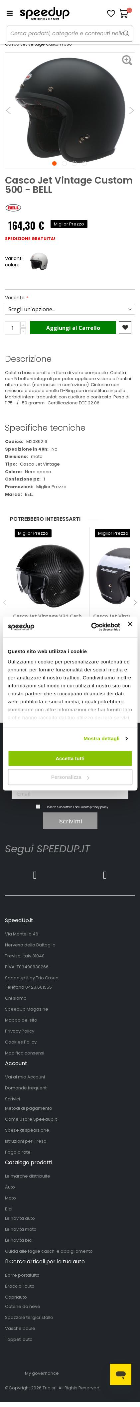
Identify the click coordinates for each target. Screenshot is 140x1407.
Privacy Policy (19, 1031)
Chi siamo (16, 998)
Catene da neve (22, 1306)
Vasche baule (20, 1328)
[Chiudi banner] (130, 627)
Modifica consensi (24, 1053)
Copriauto (16, 1297)
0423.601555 (38, 987)
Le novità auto (20, 1218)
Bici (8, 1209)
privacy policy (99, 807)
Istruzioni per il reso (26, 1141)
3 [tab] (74, 163)
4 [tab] (84, 163)
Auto (10, 1187)
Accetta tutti (70, 758)
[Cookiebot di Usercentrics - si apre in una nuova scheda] (91, 627)
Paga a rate (18, 1152)
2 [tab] (64, 163)
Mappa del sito (21, 1020)
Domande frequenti (26, 1088)
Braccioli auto (20, 1286)
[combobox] (70, 34)
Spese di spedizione (27, 1130)
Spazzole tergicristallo (29, 1317)
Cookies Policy (21, 1042)
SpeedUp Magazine (26, 1009)
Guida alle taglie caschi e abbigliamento (49, 1251)
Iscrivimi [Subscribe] (70, 821)
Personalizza (70, 777)
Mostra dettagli (101, 738)
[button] (111, 13)
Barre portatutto (22, 1275)
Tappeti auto (19, 1339)
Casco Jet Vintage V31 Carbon (50, 616)
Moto (10, 1198)
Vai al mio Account (25, 1077)
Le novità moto (21, 1229)
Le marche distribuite (27, 1176)
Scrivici (12, 1099)
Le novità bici (19, 1240)
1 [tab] (54, 163)
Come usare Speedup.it (31, 1119)
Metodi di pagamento (28, 1108)
